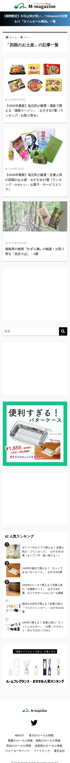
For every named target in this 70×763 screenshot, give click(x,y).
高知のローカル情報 (18, 745)
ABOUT (19, 735)
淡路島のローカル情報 (48, 745)
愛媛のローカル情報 (20, 740)
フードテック (42, 750)
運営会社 (59, 750)
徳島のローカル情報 (48, 740)
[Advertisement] (36, 298)
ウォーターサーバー (17, 750)
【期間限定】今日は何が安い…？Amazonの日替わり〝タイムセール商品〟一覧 (35, 19)
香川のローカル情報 (41, 735)
